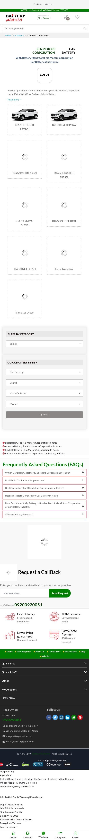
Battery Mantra (41, 753)
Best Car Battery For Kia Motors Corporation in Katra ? (44, 488)
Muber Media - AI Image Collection (18, 782)
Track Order (54, 651)
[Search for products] (44, 28)
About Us (39, 651)
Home (8, 35)
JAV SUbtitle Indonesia (12, 808)
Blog (83, 651)
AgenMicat (6, 775)
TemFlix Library (8, 826)
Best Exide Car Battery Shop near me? (44, 480)
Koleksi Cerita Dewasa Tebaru (16, 819)
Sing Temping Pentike (11, 812)
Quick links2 (9, 672)
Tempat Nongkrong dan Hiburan (17, 786)
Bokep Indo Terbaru (10, 823)
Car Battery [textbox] (16, 371)
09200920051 (12, 720)
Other (5, 680)
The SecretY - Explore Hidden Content (54, 778)
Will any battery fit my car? (44, 514)
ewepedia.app (7, 771)
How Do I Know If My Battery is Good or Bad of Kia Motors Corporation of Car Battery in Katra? (44, 505)
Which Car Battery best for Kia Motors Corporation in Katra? (44, 472)
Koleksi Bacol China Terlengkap (16, 778)
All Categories (24, 651)
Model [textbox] (13, 404)
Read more (14, 99)
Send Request (59, 593)
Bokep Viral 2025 (9, 815)
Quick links (8, 663)
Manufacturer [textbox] (18, 393)
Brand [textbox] (13, 382)
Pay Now (9, 698)
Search (44, 414)
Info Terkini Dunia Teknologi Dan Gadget (21, 797)
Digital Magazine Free (11, 804)
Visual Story (71, 651)
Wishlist (46, 656)
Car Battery (18, 35)
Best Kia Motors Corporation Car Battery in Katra (44, 495)
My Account (9, 689)
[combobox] (44, 343)
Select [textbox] (13, 343)
